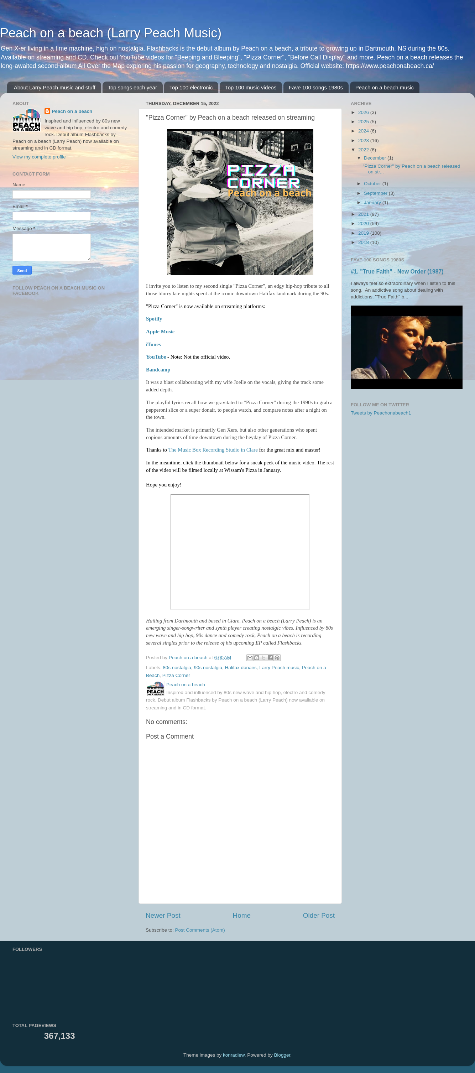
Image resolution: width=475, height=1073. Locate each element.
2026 (364, 112)
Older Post (319, 915)
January (373, 202)
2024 (364, 131)
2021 (364, 214)
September (376, 193)
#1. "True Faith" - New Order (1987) (397, 272)
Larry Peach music (279, 667)
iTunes (153, 344)
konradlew (234, 1055)
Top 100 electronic (191, 87)
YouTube (156, 357)
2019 (364, 233)
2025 (364, 121)
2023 (364, 140)
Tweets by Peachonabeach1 (381, 413)
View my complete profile (39, 157)
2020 (364, 223)
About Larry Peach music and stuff (54, 87)
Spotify (154, 319)
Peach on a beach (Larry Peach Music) (110, 33)
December (375, 158)
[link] (213, 450)
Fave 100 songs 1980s (316, 87)
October (373, 183)
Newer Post (163, 915)
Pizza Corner (176, 675)
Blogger (282, 1055)
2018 (364, 242)
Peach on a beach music (384, 87)
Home (242, 915)
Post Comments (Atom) (200, 930)
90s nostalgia (208, 667)
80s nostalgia (177, 667)
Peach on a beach (72, 111)
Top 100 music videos (250, 87)
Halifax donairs (240, 667)
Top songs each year (132, 87)
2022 (364, 149)
